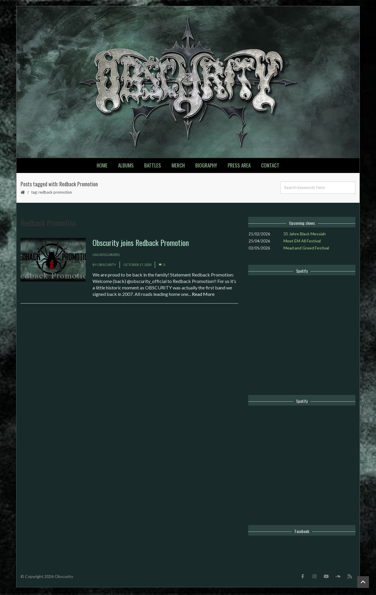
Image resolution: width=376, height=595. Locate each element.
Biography (206, 167)
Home (102, 167)
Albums (126, 167)
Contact (270, 167)
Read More (203, 296)
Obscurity (107, 267)
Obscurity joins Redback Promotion (141, 244)
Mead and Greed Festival (306, 249)
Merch (178, 167)
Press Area (239, 167)
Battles (152, 167)
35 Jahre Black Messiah (304, 235)
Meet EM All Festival (302, 242)
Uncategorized (106, 257)
